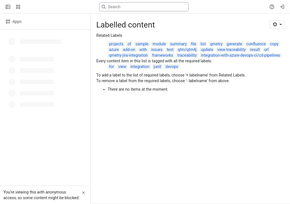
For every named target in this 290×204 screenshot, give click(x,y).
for (111, 66)
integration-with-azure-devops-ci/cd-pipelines (240, 55)
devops (171, 66)
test (170, 49)
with (143, 49)
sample (141, 44)
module (159, 44)
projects (116, 44)
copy (274, 44)
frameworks (162, 55)
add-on (129, 49)
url (266, 49)
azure (114, 49)
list (203, 44)
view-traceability (231, 49)
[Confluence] (26, 6)
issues (157, 49)
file (193, 44)
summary (178, 44)
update (207, 49)
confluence (256, 44)
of (129, 44)
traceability (187, 55)
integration (140, 66)
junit (157, 66)
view (122, 66)
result (255, 49)
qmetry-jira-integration (128, 55)
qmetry (216, 44)
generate (234, 44)
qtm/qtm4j (187, 49)
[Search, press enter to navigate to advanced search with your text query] (144, 6)
